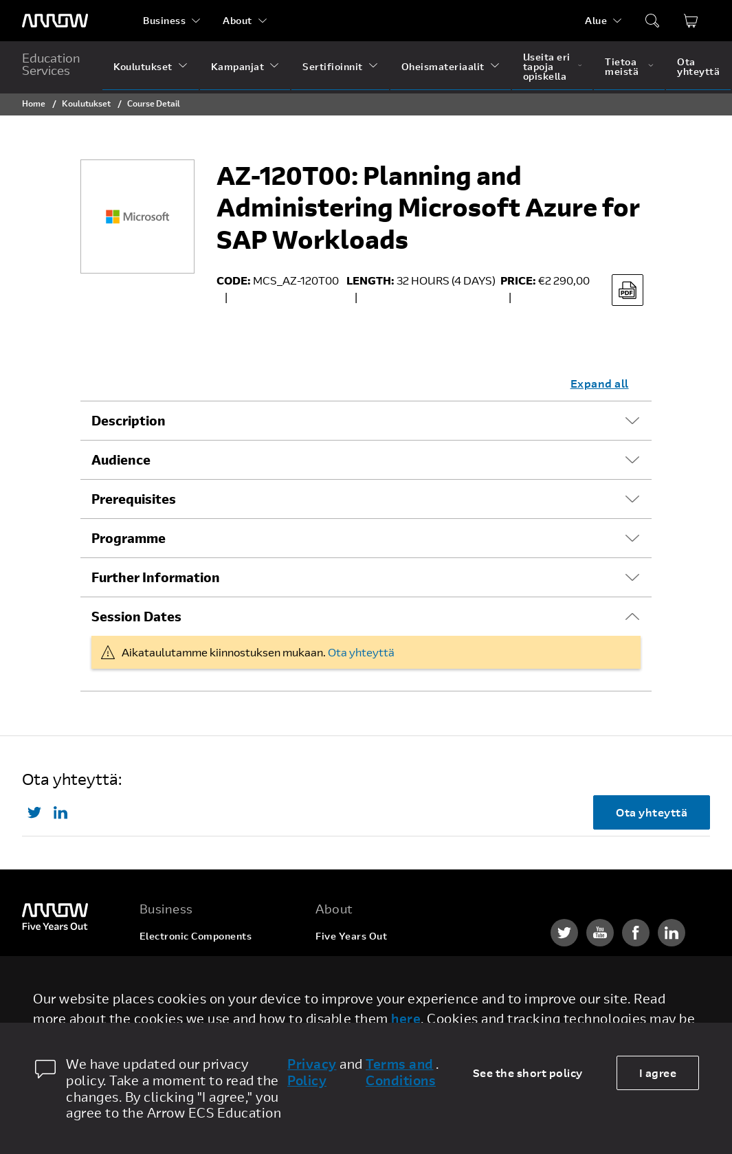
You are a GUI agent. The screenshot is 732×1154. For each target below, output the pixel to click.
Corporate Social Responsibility (391, 988)
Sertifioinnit (332, 66)
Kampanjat (238, 66)
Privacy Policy (312, 1072)
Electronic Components (196, 935)
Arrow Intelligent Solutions (205, 988)
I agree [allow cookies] (658, 1072)
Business (164, 20)
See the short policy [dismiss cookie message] (528, 1072)
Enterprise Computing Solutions (217, 961)
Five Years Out (351, 935)
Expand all (599, 383)
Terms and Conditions (401, 1072)
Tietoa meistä (622, 66)
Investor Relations (359, 1014)
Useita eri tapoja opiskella (546, 66)
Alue (596, 20)
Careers (334, 961)
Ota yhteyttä (698, 66)
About (237, 20)
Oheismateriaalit (443, 66)
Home (33, 103)
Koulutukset (143, 66)
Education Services (51, 63)
